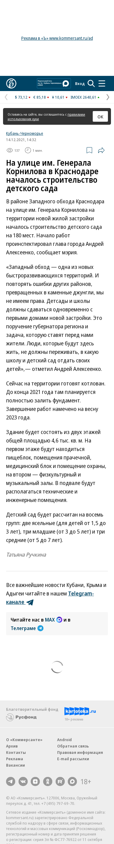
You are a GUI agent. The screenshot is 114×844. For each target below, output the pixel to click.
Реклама (14, 758)
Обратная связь (73, 746)
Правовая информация (80, 752)
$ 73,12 (21, 97)
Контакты (16, 752)
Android (64, 739)
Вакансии (15, 765)
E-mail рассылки (73, 758)
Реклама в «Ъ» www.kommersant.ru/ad (57, 38)
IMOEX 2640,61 (83, 97)
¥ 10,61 (58, 97)
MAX (53, 620)
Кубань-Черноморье (24, 133)
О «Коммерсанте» (24, 739)
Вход (80, 83)
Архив (12, 746)
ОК (100, 117)
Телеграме (27, 628)
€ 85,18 (39, 97)
